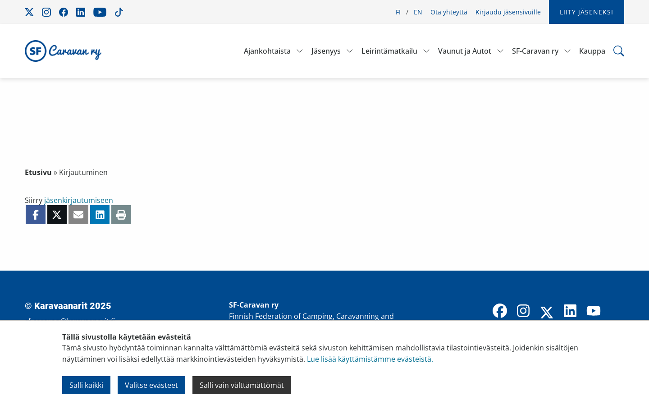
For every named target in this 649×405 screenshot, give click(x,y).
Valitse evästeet (151, 385)
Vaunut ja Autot (464, 51)
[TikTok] (617, 311)
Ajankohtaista (267, 51)
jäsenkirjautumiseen (78, 200)
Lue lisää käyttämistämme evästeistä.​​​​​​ (370, 359)
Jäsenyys (326, 51)
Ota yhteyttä (448, 12)
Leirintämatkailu (389, 51)
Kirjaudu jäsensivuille (508, 12)
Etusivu (38, 172)
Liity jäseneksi (586, 12)
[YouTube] (593, 311)
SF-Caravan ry (535, 51)
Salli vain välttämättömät (242, 385)
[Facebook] (500, 311)
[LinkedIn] (570, 311)
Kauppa (592, 51)
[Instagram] (523, 311)
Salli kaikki (86, 385)
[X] (546, 313)
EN (418, 12)
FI (398, 12)
